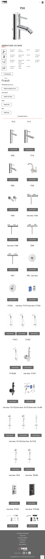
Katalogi (22, 535)
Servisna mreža (22, 538)
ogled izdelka (13, 152)
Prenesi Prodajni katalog (10, 88)
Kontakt (22, 542)
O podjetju (22, 540)
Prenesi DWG (7, 104)
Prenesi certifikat (8, 96)
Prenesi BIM (6, 112)
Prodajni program (22, 533)
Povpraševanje (7, 74)
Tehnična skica (37, 50)
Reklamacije (22, 544)
